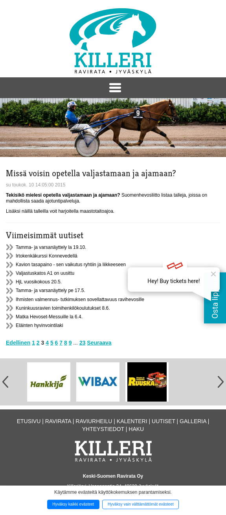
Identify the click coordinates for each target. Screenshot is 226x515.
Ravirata (58, 421)
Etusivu (29, 421)
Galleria (193, 421)
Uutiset (163, 421)
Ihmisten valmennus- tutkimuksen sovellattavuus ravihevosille (80, 299)
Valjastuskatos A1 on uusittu (45, 273)
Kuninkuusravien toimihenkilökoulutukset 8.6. (63, 308)
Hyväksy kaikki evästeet (73, 504)
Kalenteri (132, 421)
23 (82, 343)
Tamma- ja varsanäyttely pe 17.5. (50, 290)
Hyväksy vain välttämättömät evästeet (141, 504)
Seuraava (99, 343)
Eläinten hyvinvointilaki (39, 325)
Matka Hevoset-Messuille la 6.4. (49, 317)
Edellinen (18, 343)
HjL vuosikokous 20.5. (39, 282)
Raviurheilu (93, 421)
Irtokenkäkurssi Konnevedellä (46, 256)
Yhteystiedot (103, 429)
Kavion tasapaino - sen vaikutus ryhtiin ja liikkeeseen (71, 264)
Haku (136, 429)
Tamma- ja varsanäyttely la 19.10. (51, 247)
